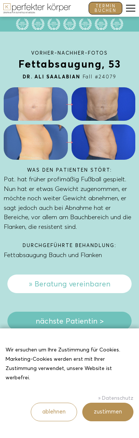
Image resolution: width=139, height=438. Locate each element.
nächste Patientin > (70, 321)
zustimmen (108, 411)
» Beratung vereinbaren (69, 283)
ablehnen (54, 411)
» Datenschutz (115, 398)
